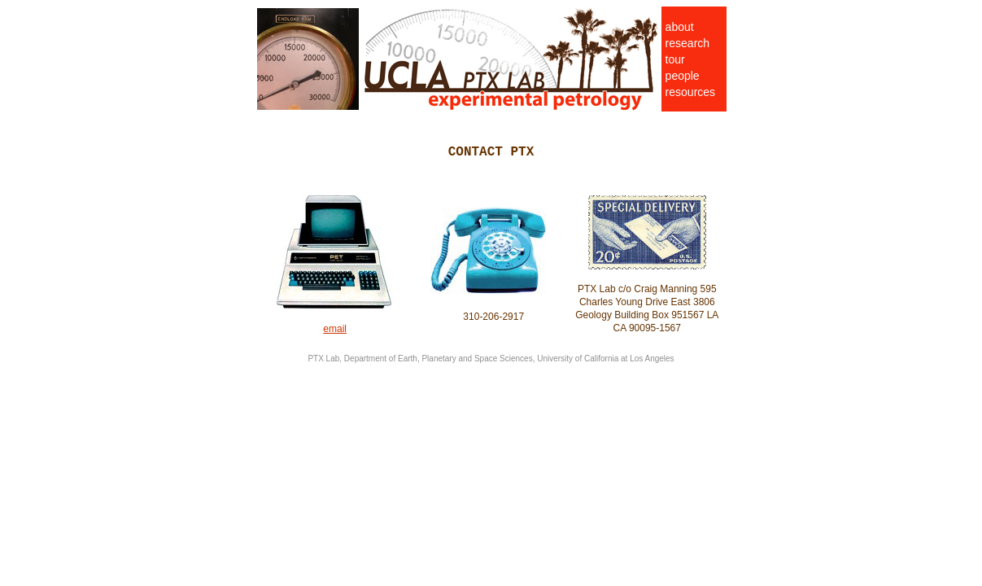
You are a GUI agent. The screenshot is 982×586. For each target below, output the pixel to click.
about (680, 26)
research (687, 43)
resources (690, 91)
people (683, 75)
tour (675, 59)
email (335, 329)
